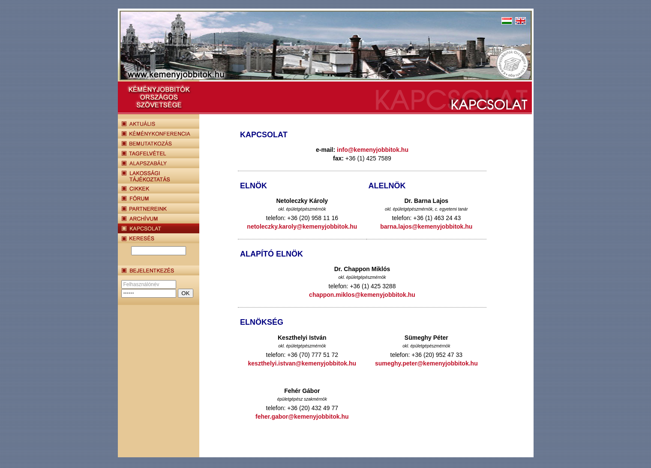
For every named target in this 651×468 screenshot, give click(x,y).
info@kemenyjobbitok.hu (372, 149)
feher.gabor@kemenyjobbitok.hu (301, 416)
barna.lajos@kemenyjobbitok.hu (426, 226)
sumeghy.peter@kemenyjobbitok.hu (426, 363)
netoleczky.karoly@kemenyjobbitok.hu (302, 226)
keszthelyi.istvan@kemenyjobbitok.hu (302, 363)
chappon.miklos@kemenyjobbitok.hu (362, 294)
